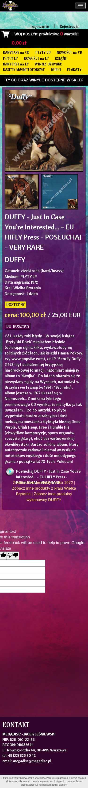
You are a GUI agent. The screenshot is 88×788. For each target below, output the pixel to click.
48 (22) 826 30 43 (22, 755)
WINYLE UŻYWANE (48, 64)
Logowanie (40, 26)
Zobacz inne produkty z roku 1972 (43, 482)
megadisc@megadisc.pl (32, 760)
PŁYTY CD (43, 52)
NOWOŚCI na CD (69, 52)
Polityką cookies (77, 778)
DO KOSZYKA (17, 326)
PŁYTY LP (10, 58)
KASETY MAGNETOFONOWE (24, 69)
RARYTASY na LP (16, 64)
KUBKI (56, 69)
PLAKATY (74, 69)
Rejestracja (69, 26)
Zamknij (63, 785)
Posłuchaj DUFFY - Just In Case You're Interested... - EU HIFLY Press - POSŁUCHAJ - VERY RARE (48, 472)
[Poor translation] (13, 556)
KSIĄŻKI (61, 58)
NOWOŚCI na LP (36, 58)
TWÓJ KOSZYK (24, 33)
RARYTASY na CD (16, 52)
